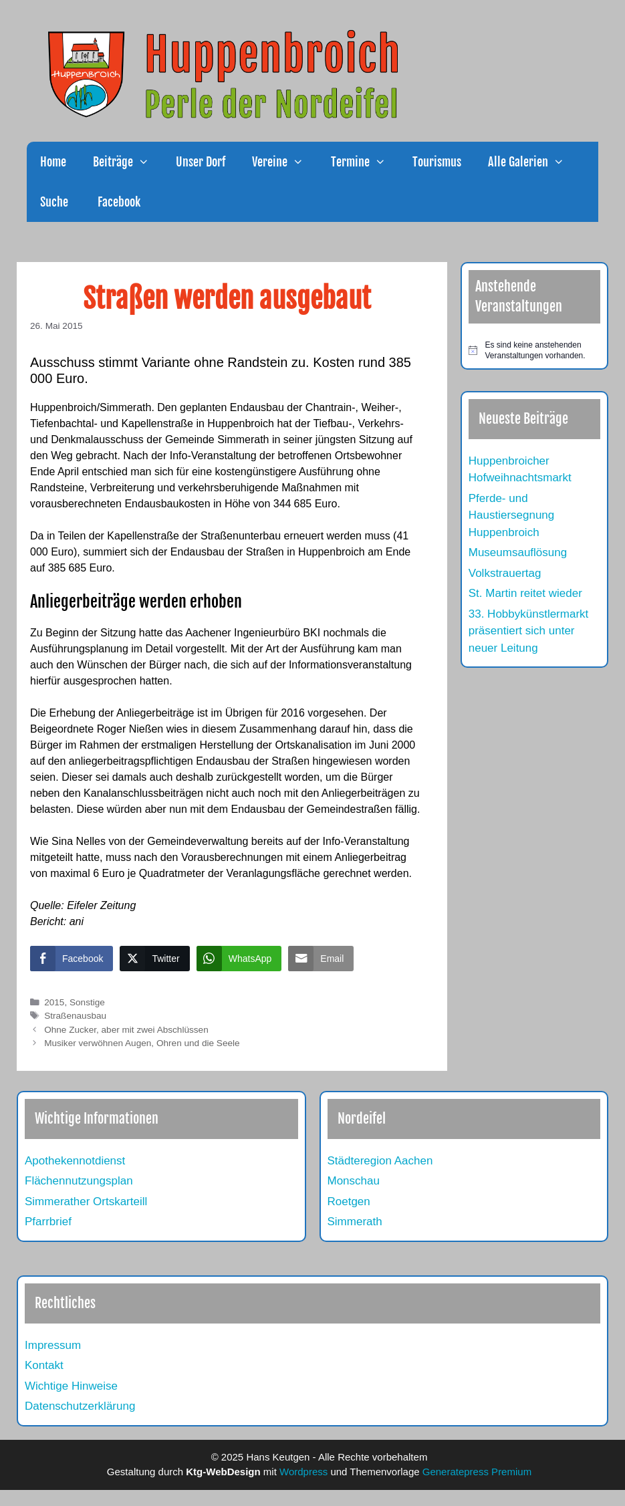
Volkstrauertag (505, 573)
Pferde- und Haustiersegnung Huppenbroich (512, 515)
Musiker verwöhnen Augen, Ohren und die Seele (141, 1043)
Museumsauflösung (518, 552)
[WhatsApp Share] (239, 958)
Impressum (53, 1345)
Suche (54, 202)
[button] (147, 162)
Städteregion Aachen (380, 1160)
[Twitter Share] (154, 958)
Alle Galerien (533, 162)
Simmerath (355, 1221)
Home (53, 161)
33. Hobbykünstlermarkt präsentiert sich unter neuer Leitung (529, 631)
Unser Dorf (200, 161)
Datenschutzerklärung (80, 1406)
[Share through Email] (321, 958)
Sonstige (87, 1002)
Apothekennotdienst (75, 1160)
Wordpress (303, 1471)
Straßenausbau (75, 1016)
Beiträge (127, 162)
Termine (365, 162)
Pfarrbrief (48, 1221)
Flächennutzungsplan (79, 1180)
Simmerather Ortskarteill (86, 1201)
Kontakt (44, 1365)
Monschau (354, 1180)
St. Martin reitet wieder (525, 593)
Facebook (117, 202)
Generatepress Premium (476, 1471)
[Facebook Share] (71, 958)
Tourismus (436, 161)
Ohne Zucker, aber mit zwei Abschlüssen (126, 1030)
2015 (54, 1002)
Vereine (284, 162)
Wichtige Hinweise (71, 1386)
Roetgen (349, 1201)
